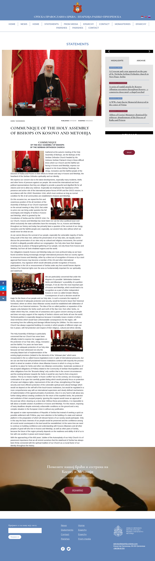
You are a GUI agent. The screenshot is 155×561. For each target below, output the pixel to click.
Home (12, 24)
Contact (104, 24)
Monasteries (122, 24)
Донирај (77, 490)
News (24, 24)
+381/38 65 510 (119, 548)
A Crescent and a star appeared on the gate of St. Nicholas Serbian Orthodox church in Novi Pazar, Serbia (129, 74)
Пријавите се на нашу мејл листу (22, 525)
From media (71, 24)
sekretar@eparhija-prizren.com (125, 544)
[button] (108, 51)
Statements (51, 24)
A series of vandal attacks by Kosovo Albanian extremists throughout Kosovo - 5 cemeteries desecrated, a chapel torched (128, 89)
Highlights (117, 60)
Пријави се (15, 537)
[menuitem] (142, 16)
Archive (141, 60)
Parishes (61, 28)
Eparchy (88, 24)
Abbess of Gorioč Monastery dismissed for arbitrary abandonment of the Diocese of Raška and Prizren (128, 117)
